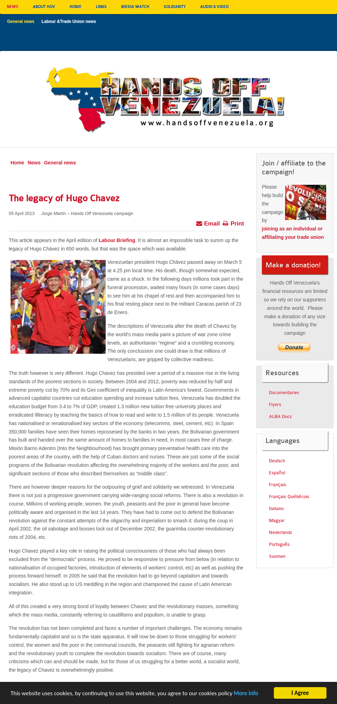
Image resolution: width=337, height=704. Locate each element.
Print (233, 223)
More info (246, 695)
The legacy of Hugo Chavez (64, 198)
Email (208, 223)
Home (17, 162)
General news (60, 162)
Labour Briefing (117, 240)
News (34, 162)
